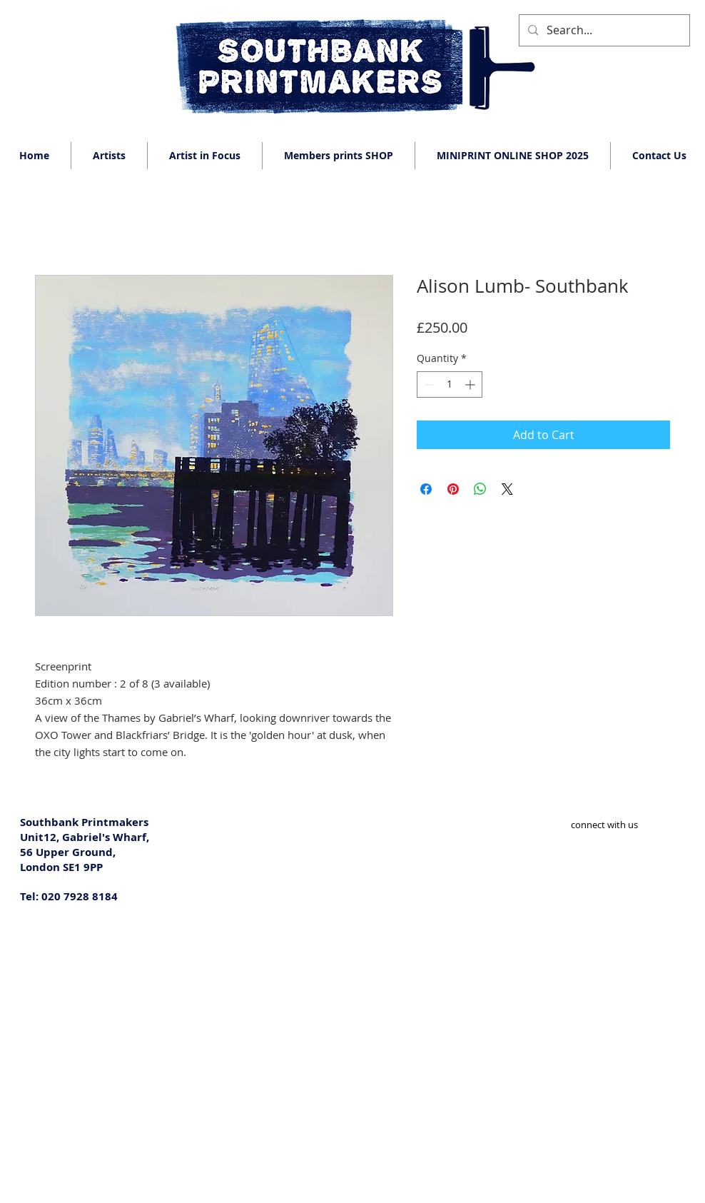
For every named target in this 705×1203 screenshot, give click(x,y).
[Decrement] (428, 384)
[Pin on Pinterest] (453, 489)
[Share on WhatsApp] (480, 489)
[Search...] (603, 30)
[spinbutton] (449, 384)
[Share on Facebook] (426, 489)
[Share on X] (507, 489)
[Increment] (471, 384)
